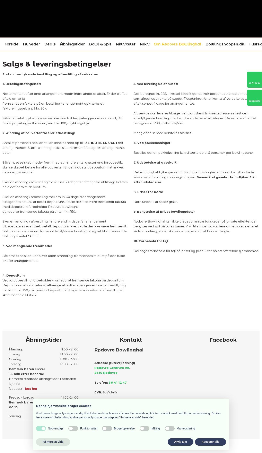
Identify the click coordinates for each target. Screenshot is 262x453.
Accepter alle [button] (210, 441)
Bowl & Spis (100, 44)
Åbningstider (72, 44)
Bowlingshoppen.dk (225, 44)
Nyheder (31, 44)
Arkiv (144, 44)
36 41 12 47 (118, 382)
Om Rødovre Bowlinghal (177, 44)
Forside (12, 44)
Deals (50, 44)
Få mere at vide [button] (53, 441)
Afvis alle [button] (180, 441)
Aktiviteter (126, 44)
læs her (31, 389)
